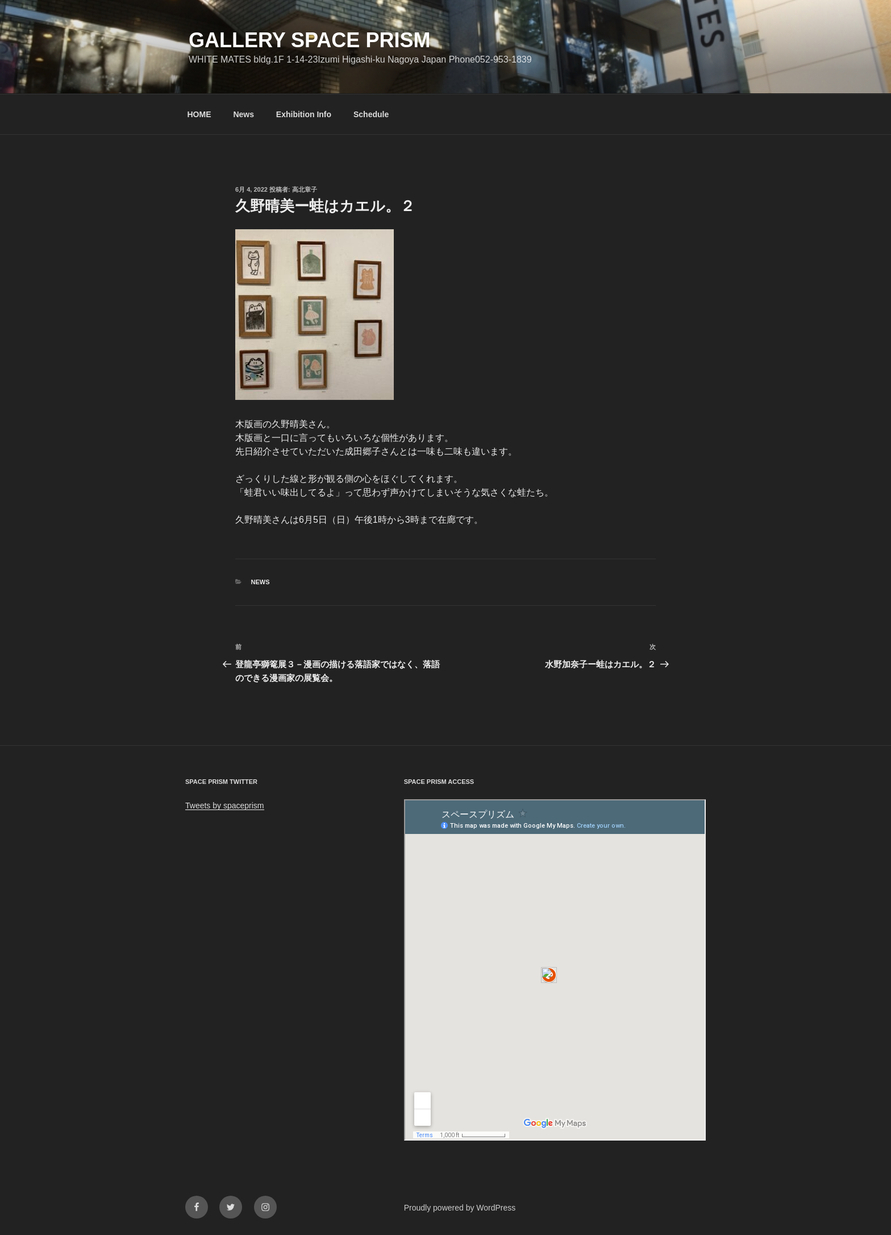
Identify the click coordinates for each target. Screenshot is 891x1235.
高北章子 (304, 189)
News (243, 114)
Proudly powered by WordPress (460, 1207)
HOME (199, 114)
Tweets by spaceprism (224, 805)
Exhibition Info (303, 114)
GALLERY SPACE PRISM (309, 40)
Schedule (371, 114)
